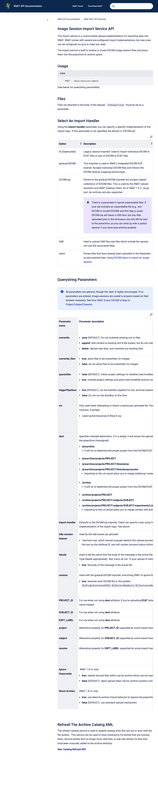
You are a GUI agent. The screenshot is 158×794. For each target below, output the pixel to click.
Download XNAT (95, 6)
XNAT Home (77, 6)
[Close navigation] (47, 19)
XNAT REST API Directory (95, 19)
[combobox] (131, 6)
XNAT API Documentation (28, 6)
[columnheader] (70, 144)
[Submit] (113, 6)
